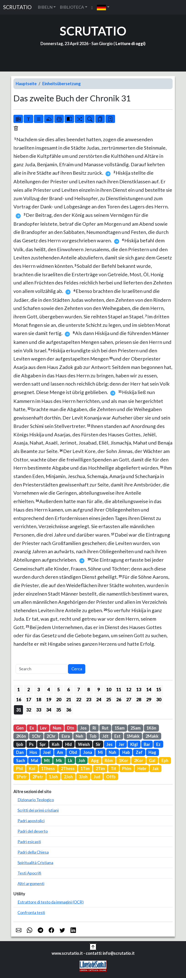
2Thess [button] (68, 768)
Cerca (76, 668)
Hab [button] (126, 752)
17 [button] (28, 699)
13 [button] (138, 689)
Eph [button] (164, 760)
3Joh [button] (83, 776)
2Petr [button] (38, 776)
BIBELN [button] (45, 7)
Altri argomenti (31, 883)
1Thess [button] (48, 768)
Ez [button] (158, 744)
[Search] (42, 669)
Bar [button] (147, 744)
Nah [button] (112, 752)
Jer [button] (121, 744)
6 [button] (68, 689)
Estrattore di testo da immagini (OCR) (51, 901)
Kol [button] (32, 768)
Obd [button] (73, 752)
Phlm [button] (126, 768)
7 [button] (78, 689)
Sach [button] (20, 760)
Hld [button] (68, 744)
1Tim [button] (85, 768)
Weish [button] (84, 744)
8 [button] (88, 689)
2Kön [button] (21, 736)
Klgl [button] (134, 744)
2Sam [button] (136, 727)
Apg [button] (95, 760)
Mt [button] (47, 760)
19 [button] (48, 699)
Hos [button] (33, 752)
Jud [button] (97, 776)
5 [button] (58, 689)
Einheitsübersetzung (61, 83)
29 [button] (148, 699)
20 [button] (58, 699)
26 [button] (118, 699)
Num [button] (57, 727)
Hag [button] (152, 752)
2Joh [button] (68, 776)
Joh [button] (81, 760)
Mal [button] (34, 760)
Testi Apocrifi (29, 873)
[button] (103, 7)
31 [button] (18, 709)
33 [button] (38, 709)
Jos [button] (83, 727)
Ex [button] (32, 727)
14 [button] (148, 689)
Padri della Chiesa (33, 852)
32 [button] (28, 709)
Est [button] (117, 736)
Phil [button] (19, 768)
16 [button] (18, 699)
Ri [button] (94, 727)
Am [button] (60, 752)
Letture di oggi (130, 43)
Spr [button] (43, 744)
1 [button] (18, 689)
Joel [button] (47, 752)
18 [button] (38, 699)
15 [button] (158, 689)
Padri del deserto (33, 831)
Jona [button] (87, 752)
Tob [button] (92, 736)
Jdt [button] (105, 736)
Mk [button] (59, 760)
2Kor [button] (138, 760)
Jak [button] (155, 768)
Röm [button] (109, 760)
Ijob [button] (19, 744)
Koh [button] (55, 744)
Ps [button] (31, 744)
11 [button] (118, 689)
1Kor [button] (123, 760)
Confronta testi (31, 912)
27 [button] (128, 699)
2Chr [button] (51, 736)
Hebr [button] (141, 768)
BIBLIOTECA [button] (72, 7)
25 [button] (108, 699)
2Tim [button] (100, 768)
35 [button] (58, 709)
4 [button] (48, 689)
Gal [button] (152, 760)
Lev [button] (43, 727)
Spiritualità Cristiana (35, 862)
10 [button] (108, 689)
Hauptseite (26, 83)
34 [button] (48, 709)
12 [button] (128, 689)
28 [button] (138, 699)
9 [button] (98, 689)
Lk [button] (70, 760)
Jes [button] (109, 744)
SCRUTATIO (17, 7)
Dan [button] (20, 752)
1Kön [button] (151, 727)
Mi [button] (100, 752)
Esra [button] (66, 736)
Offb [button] (111, 776)
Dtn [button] (70, 727)
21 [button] (68, 699)
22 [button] (78, 699)
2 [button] (28, 689)
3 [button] (38, 689)
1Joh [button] (53, 776)
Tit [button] (113, 768)
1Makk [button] (133, 736)
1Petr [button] (21, 776)
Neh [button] (79, 736)
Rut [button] (105, 727)
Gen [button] (20, 727)
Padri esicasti (29, 841)
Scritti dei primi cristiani (38, 810)
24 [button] (98, 699)
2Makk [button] (152, 736)
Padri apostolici (31, 820)
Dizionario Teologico (36, 799)
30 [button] (158, 699)
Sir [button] (98, 744)
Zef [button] (139, 752)
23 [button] (88, 699)
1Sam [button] (120, 727)
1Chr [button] (36, 736)
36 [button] (68, 709)
